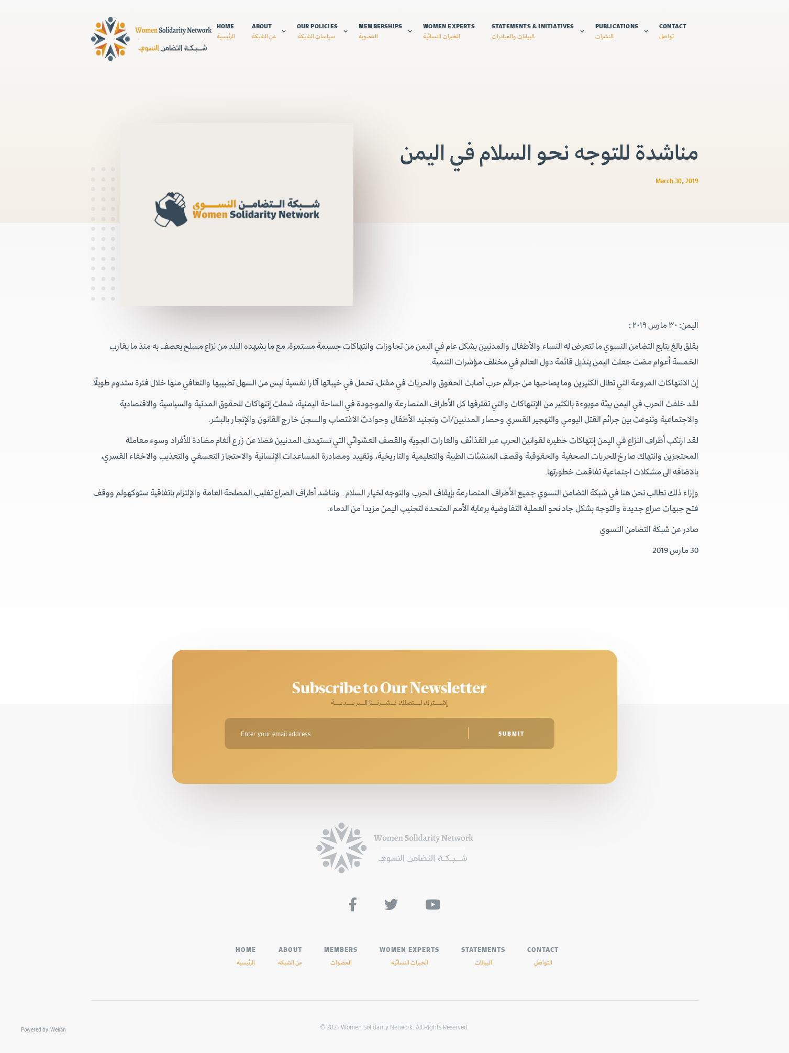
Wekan (58, 1029)
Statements (483, 956)
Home (226, 31)
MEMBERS (341, 956)
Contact (672, 31)
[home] (151, 39)
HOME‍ (246, 956)
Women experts (449, 31)
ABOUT (290, 956)
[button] (269, 31)
